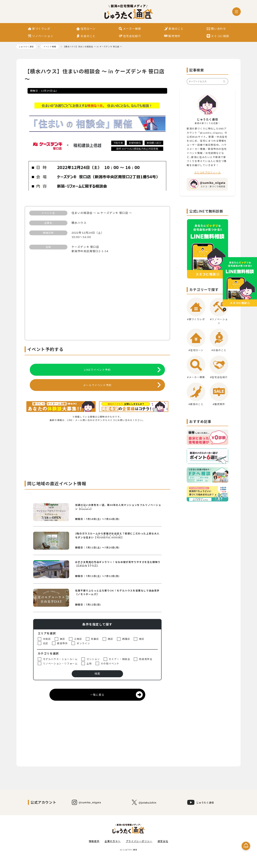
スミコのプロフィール (207, 172)
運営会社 (163, 841)
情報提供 (94, 841)
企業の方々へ (113, 841)
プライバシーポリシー (139, 841)
